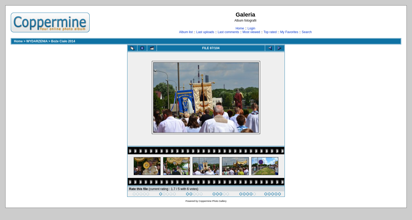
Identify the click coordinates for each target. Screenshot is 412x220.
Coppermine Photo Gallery (212, 201)
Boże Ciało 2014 (63, 41)
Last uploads (205, 32)
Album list (186, 32)
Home (240, 28)
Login (251, 28)
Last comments (228, 32)
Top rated (270, 32)
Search (307, 32)
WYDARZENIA (37, 41)
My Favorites (289, 32)
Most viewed (251, 32)
